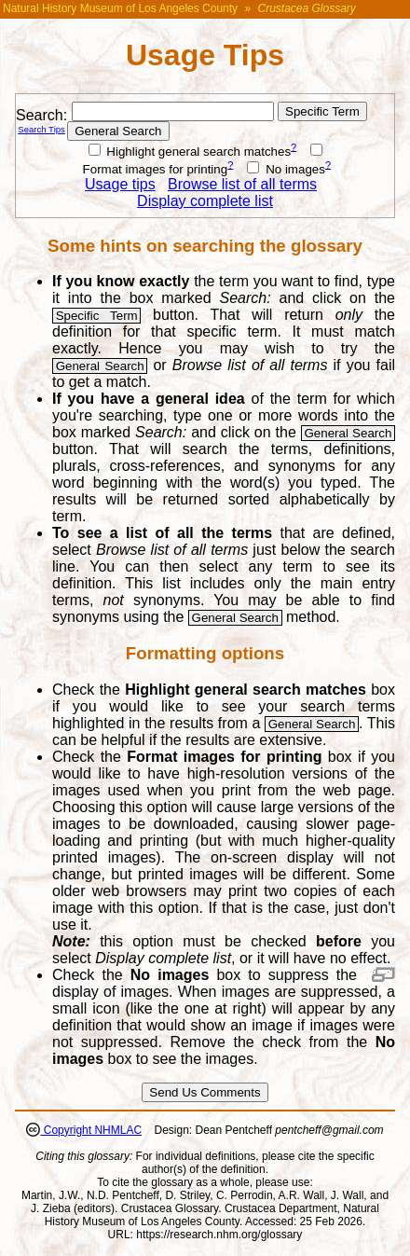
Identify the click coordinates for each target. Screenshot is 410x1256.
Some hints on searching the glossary (205, 245)
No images (285, 169)
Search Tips (41, 129)
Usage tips (120, 184)
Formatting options (205, 653)
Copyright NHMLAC (91, 1130)
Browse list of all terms (242, 184)
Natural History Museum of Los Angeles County (120, 8)
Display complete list (205, 201)
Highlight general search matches (190, 152)
